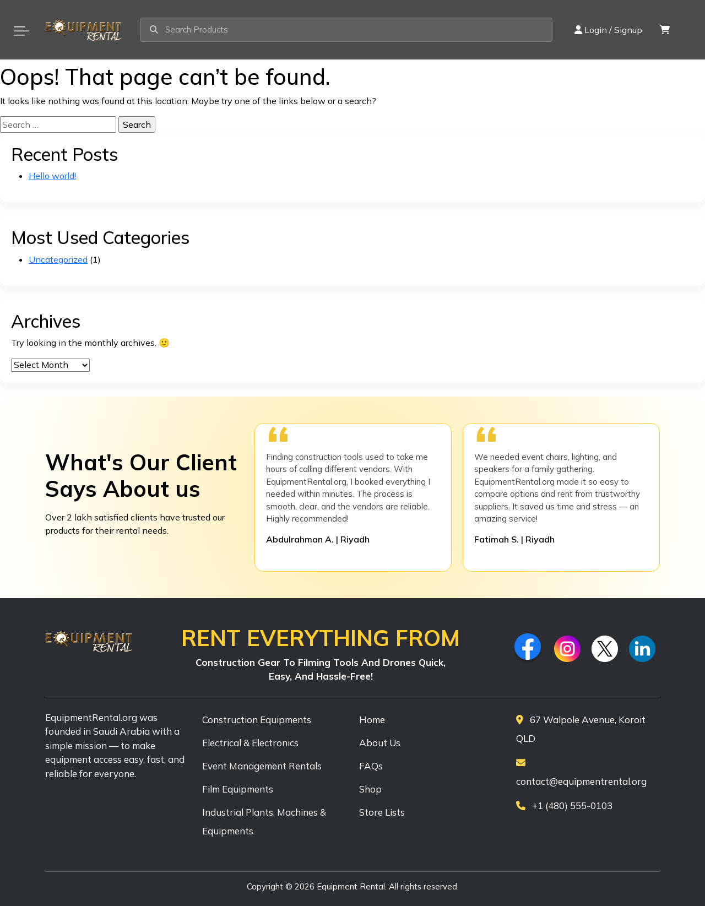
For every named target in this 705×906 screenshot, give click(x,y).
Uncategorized (58, 259)
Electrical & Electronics (250, 742)
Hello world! (52, 175)
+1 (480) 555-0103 (564, 805)
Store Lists (382, 812)
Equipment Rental (351, 886)
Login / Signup (608, 29)
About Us (379, 742)
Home (372, 719)
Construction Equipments (256, 719)
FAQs (371, 766)
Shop (370, 789)
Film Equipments (237, 789)
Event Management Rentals (262, 766)
